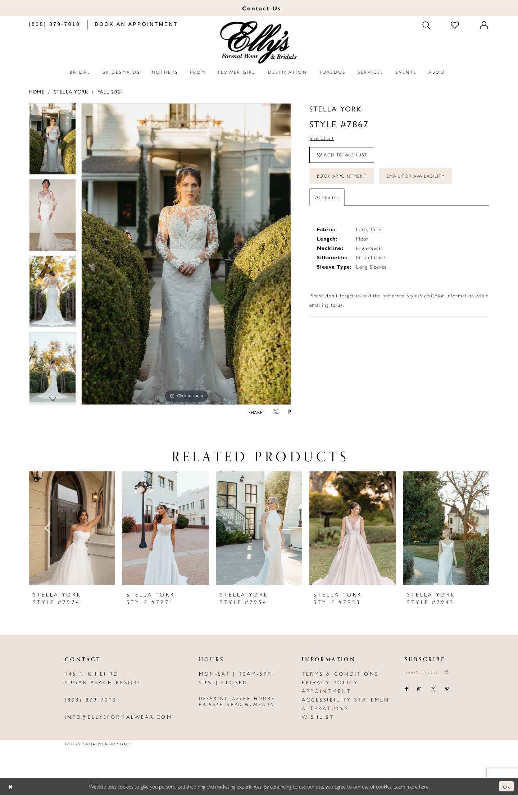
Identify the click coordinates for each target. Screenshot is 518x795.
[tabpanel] (52, 141)
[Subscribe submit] (449, 672)
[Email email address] (428, 672)
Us (261, 8)
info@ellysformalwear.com (118, 716)
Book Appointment (343, 178)
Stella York (71, 91)
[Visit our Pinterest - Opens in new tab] (447, 690)
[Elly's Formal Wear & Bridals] (259, 42)
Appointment (326, 690)
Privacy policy (330, 682)
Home (37, 91)
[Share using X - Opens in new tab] (275, 412)
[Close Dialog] (10, 786)
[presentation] (72, 528)
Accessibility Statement (348, 699)
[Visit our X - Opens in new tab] (433, 690)
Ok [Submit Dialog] (506, 786)
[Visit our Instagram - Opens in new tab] (419, 690)
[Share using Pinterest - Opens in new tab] (289, 412)
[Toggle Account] (484, 25)
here (423, 786)
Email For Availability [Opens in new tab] (421, 178)
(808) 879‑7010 (91, 699)
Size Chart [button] (322, 138)
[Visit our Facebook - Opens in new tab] (406, 690)
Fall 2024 (110, 91)
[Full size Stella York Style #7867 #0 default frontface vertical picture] (186, 254)
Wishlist (318, 716)
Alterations (325, 708)
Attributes (327, 200)
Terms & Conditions (340, 673)
